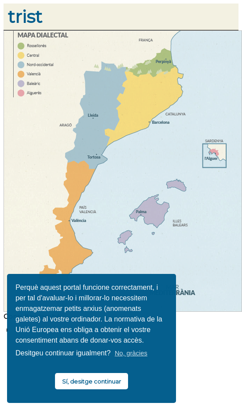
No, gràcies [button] (131, 353)
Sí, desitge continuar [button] (91, 381)
